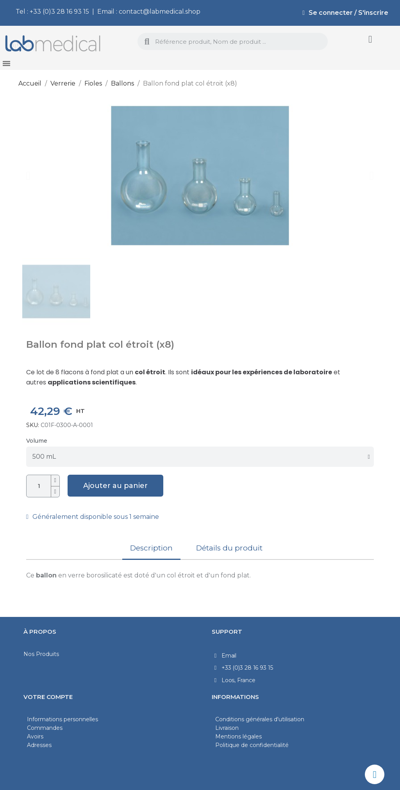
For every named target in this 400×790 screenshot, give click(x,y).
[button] (28, 176)
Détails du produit (229, 547)
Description (151, 547)
